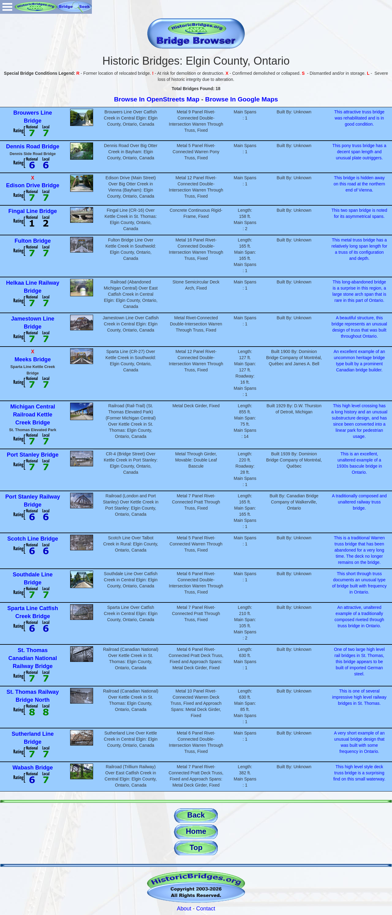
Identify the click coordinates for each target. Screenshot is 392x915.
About (184, 909)
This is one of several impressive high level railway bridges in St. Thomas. (359, 697)
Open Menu (7, 7)
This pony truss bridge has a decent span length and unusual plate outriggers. (359, 151)
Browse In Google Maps (241, 99)
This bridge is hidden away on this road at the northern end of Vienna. (359, 183)
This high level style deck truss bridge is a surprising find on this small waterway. (359, 772)
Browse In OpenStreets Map (156, 99)
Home (196, 831)
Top (196, 847)
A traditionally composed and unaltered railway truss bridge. (359, 502)
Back (196, 815)
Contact (205, 909)
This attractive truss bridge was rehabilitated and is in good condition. (359, 118)
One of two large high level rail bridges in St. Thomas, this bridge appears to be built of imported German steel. (359, 661)
